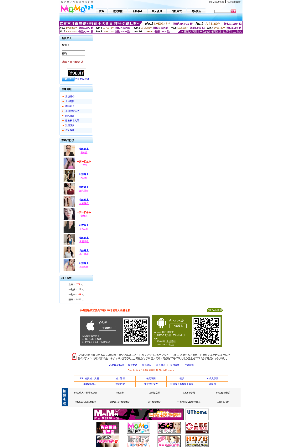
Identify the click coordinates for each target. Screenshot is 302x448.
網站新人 (70, 106)
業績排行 (70, 96)
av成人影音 (212, 378)
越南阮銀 (84, 267)
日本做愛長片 (154, 401)
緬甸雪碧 (84, 190)
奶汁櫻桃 (84, 254)
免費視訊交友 (151, 384)
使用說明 (175, 365)
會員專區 (146, 365)
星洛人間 (84, 228)
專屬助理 (84, 241)
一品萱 (84, 165)
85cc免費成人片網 (89, 378)
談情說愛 (70, 125)
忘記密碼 (84, 79)
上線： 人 (76, 284)
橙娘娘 (84, 152)
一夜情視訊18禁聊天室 (188, 401)
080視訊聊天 (89, 384)
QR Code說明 (214, 310)
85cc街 (119, 392)
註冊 (77, 79)
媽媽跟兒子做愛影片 (120, 401)
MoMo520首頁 (216, 2)
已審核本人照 (72, 120)
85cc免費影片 (223, 392)
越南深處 (84, 203)
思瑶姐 (84, 178)
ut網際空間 (154, 392)
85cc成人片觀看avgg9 (85, 392)
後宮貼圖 (151, 378)
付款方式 (189, 365)
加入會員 (160, 365)
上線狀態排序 (72, 111)
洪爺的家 (120, 384)
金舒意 (84, 215)
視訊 (182, 378)
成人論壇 (120, 378)
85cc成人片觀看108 (85, 401)
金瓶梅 (212, 384)
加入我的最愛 (234, 2)
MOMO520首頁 (116, 365)
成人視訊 (70, 130)
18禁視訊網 (223, 401)
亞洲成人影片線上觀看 (181, 384)
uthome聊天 (189, 392)
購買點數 (132, 365)
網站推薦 (70, 115)
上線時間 (70, 101)
